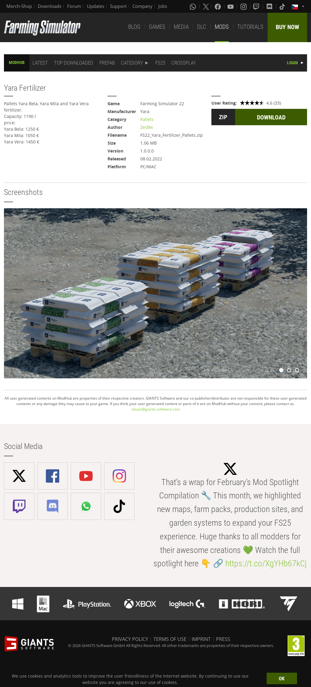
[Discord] (270, 6)
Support (118, 6)
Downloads (49, 6)
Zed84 (146, 127)
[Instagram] (244, 6)
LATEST (40, 63)
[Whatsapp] (193, 6)
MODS (222, 26)
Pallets (147, 119)
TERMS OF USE (169, 639)
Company (142, 6)
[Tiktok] (282, 6)
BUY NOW (287, 27)
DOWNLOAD (271, 117)
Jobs (162, 6)
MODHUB (17, 62)
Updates (95, 6)
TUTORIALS (250, 26)
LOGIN (292, 62)
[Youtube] (231, 6)
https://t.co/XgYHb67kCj (266, 563)
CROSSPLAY (183, 63)
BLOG (134, 26)
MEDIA (181, 26)
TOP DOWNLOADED (73, 63)
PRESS (223, 639)
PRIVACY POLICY (130, 639)
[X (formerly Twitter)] (206, 6)
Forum (74, 6)
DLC (201, 26)
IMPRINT (201, 639)
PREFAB (107, 63)
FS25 (160, 63)
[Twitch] (257, 6)
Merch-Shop (19, 6)
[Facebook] (218, 6)
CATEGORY (132, 63)
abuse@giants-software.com (156, 409)
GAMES (157, 26)
